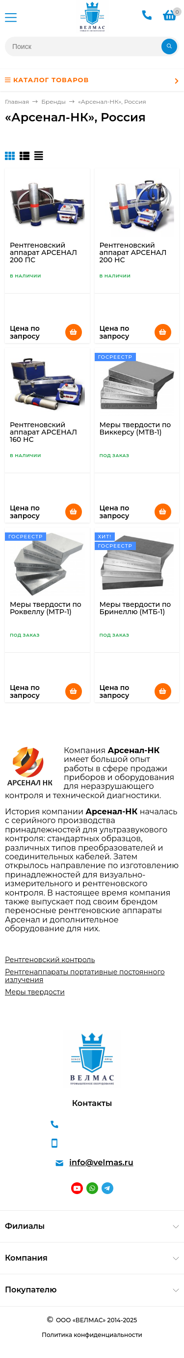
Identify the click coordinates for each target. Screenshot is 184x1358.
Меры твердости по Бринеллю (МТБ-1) (135, 608)
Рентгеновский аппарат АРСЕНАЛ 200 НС (133, 252)
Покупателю (30, 1289)
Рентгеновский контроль (50, 959)
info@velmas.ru (101, 1162)
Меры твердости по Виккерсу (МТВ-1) (135, 428)
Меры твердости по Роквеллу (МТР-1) (45, 608)
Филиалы (25, 1226)
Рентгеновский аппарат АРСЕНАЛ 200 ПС (43, 252)
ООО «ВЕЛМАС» (80, 1320)
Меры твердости (35, 992)
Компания (26, 1258)
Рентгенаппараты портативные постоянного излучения (85, 975)
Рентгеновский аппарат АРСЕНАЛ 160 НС (43, 432)
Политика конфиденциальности (92, 1334)
